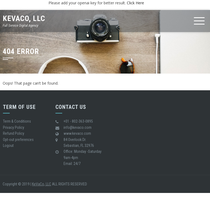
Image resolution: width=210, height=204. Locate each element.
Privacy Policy (13, 127)
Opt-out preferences (18, 139)
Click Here (135, 2)
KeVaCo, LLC (24, 18)
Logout (8, 145)
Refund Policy (13, 133)
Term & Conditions (17, 121)
